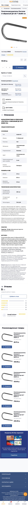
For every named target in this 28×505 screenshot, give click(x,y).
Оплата (8, 99)
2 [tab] (14, 47)
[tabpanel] (14, 33)
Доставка (9, 107)
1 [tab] (12, 47)
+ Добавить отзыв (14, 296)
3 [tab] (16, 47)
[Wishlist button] (21, 59)
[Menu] (2, 2)
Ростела (25, 51)
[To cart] (7, 347)
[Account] (26, 2)
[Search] (4, 2)
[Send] (25, 76)
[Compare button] (25, 59)
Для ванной (6, 8)
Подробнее (14, 455)
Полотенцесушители (16, 8)
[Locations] (23, 2)
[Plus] (9, 67)
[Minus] (3, 67)
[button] (25, 494)
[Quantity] (6, 67)
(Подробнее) (15, 80)
